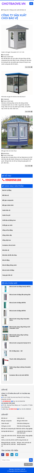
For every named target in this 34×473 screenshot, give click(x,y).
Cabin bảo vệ (6, 210)
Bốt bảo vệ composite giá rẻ (9, 428)
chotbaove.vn (23, 471)
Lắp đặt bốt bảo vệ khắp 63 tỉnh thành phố (24, 432)
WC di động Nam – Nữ (15, 351)
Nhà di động (5, 260)
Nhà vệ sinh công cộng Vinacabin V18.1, (19, 319)
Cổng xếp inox (6, 240)
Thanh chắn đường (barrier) (17, 359)
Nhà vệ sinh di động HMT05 (17, 310)
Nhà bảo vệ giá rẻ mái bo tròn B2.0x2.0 (13, 96)
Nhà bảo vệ (5, 250)
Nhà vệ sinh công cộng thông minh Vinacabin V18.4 (19, 327)
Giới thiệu (17, 469)
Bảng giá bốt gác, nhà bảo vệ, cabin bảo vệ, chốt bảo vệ (8, 444)
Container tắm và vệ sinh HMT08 (19, 375)
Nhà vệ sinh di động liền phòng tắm (19, 294)
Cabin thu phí (6, 215)
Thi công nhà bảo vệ (22, 440)
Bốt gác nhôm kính (7, 205)
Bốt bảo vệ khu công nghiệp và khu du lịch (24, 436)
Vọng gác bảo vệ (7, 275)
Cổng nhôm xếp (7, 235)
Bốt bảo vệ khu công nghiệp (24, 428)
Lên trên (28, 464)
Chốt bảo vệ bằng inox (9, 220)
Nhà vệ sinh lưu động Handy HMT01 (20, 286)
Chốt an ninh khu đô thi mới (9, 440)
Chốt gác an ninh (7, 225)
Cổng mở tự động (7, 230)
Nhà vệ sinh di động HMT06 (17, 302)
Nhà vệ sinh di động (8, 270)
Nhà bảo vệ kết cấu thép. (9, 255)
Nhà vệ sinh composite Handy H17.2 (20, 343)
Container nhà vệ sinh (8, 245)
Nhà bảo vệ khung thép (23, 426)
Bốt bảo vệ (5, 195)
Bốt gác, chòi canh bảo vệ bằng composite (24, 443)
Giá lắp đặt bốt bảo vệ (7, 431)
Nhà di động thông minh (9, 265)
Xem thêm (28, 67)
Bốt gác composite (7, 200)
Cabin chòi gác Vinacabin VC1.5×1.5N (12, 52)
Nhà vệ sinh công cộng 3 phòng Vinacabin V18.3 (18, 335)
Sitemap (11, 469)
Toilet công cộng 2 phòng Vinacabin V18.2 (20, 367)
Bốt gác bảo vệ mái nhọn (9, 151)
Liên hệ (23, 469)
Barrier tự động (6, 190)
